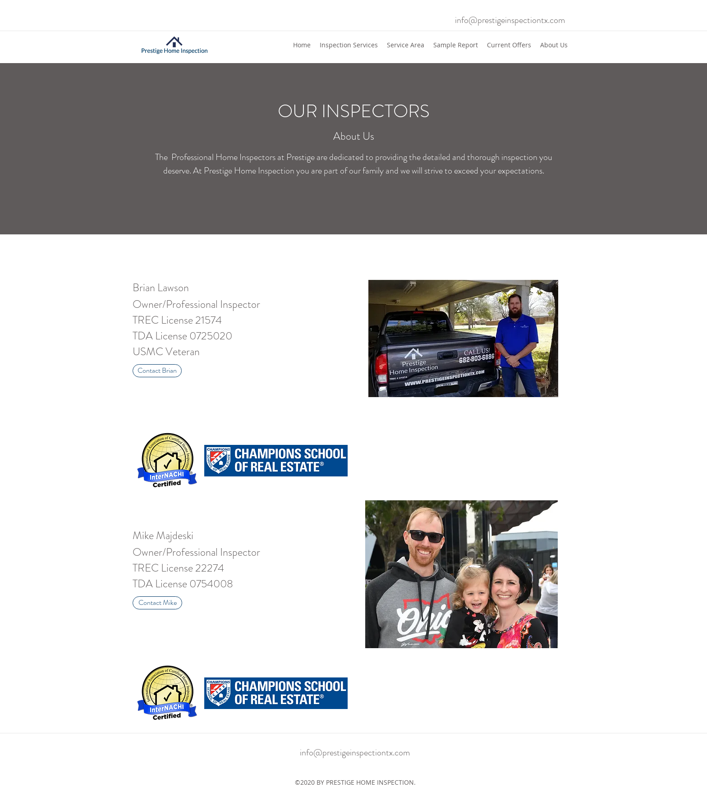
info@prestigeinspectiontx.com (510, 20)
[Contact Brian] (157, 370)
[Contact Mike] (157, 602)
